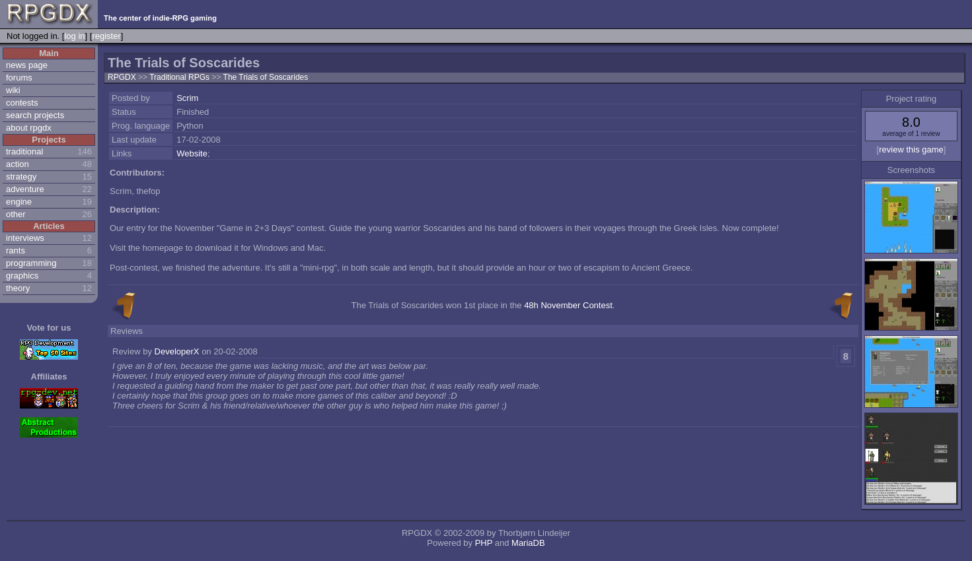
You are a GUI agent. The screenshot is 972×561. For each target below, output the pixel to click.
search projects (35, 115)
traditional (24, 151)
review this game (911, 149)
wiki (13, 90)
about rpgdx (29, 128)
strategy (21, 177)
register (106, 36)
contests (22, 103)
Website (191, 153)
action (17, 164)
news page (27, 65)
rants (15, 250)
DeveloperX (177, 351)
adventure (25, 189)
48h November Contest (568, 305)
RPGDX (122, 77)
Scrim (187, 98)
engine (19, 202)
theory (18, 288)
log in (74, 36)
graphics (22, 275)
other (16, 214)
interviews (25, 238)
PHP (484, 543)
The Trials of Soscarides (266, 77)
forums (19, 77)
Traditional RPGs (180, 77)
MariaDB (528, 543)
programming (31, 263)
